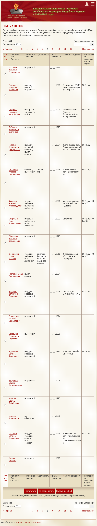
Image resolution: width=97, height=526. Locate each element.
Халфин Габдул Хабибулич (14, 400)
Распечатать (30, 491)
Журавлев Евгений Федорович (14, 353)
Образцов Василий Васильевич (14, 238)
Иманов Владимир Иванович (13, 87)
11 (65, 49)
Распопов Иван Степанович (16, 275)
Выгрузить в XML (64, 491)
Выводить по (9, 44)
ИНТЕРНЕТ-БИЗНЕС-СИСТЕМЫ (28, 522)
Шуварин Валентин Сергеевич (13, 294)
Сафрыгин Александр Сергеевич (14, 336)
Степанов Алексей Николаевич (14, 171)
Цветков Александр (14, 417)
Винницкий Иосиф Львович (14, 256)
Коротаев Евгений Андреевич (14, 435)
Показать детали (46, 491)
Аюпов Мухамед (13, 459)
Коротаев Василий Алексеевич (14, 69)
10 (58, 49)
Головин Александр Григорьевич (14, 147)
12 (71, 49)
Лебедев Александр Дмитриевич (14, 129)
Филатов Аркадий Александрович (16, 203)
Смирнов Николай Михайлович (14, 112)
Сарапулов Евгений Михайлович (14, 318)
